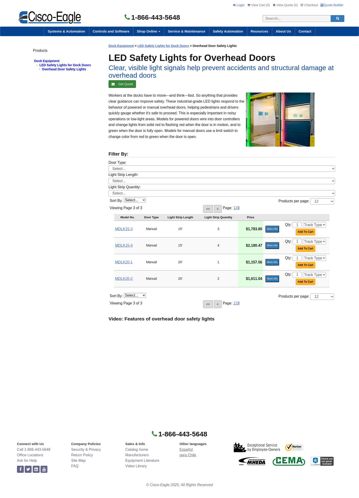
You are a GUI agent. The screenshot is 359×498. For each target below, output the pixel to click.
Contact (305, 31)
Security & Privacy (86, 449)
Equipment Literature (142, 460)
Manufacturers (137, 455)
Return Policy (82, 455)
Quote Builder (332, 5)
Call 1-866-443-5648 (33, 449)
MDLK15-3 (124, 229)
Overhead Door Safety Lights (64, 69)
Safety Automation (228, 31)
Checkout (309, 5)
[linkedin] (36, 469)
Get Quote (122, 84)
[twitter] (28, 469)
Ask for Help (27, 460)
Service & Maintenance (186, 31)
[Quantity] (297, 225)
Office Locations (30, 455)
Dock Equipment (46, 61)
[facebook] (20, 469)
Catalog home (136, 449)
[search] (337, 18)
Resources (259, 31)
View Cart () (258, 5)
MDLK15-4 (124, 245)
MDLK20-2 (124, 279)
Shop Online (148, 31)
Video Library (136, 466)
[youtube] (44, 469)
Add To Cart (305, 231)
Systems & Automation (66, 31)
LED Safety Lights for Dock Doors (65, 65)
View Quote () (285, 5)
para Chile (188, 455)
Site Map (78, 460)
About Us (283, 31)
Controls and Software (111, 31)
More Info (272, 228)
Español (186, 449)
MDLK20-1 (124, 262)
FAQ (75, 466)
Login (239, 5)
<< (208, 209)
